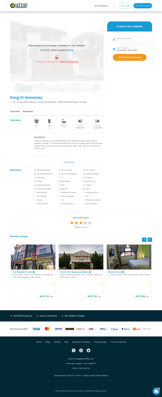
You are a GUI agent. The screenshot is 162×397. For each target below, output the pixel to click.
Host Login (125, 5)
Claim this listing (68, 61)
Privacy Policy (100, 342)
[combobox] (131, 40)
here (70, 49)
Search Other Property (129, 57)
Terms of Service (118, 342)
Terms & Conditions (81, 342)
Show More (69, 162)
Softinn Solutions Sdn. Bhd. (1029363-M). (79, 391)
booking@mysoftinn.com (84, 359)
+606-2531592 (84, 368)
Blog (47, 342)
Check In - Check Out (122, 48)
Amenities (28, 111)
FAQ (66, 342)
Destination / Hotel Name (123, 38)
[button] (114, 5)
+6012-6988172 (89, 363)
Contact (57, 342)
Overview (15, 111)
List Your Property (142, 5)
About (39, 342)
